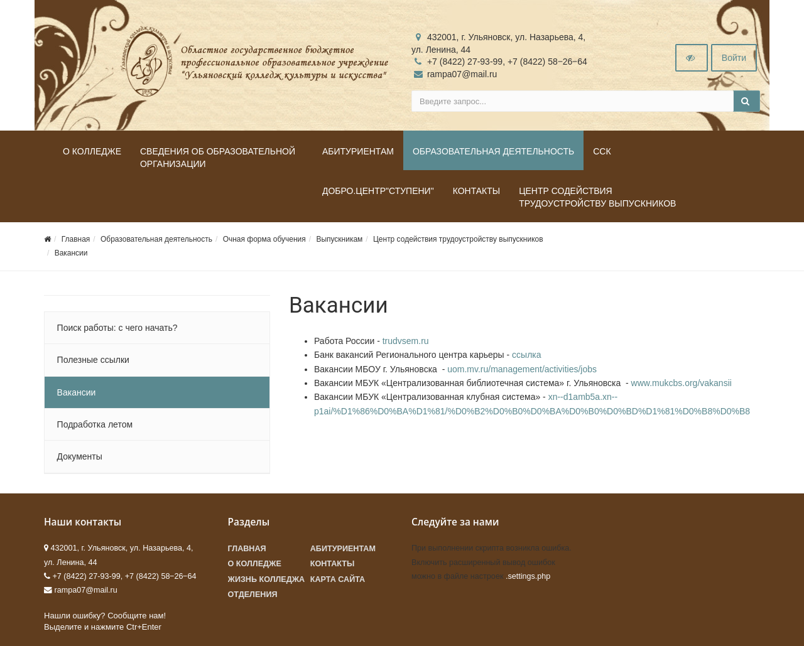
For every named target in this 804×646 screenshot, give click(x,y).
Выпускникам (339, 239)
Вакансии (71, 253)
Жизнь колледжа (266, 579)
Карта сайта (337, 579)
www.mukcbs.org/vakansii (681, 383)
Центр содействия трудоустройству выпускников (597, 197)
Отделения (253, 594)
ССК (602, 151)
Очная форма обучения (264, 239)
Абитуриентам (358, 151)
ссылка (526, 355)
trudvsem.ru (406, 341)
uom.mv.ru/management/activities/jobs (522, 369)
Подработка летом (95, 424)
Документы (79, 456)
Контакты (477, 191)
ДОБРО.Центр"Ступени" (378, 191)
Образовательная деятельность (493, 151)
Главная (76, 239)
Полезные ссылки (93, 360)
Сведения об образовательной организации (217, 157)
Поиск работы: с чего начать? (117, 328)
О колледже (92, 151)
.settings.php (528, 576)
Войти (734, 58)
